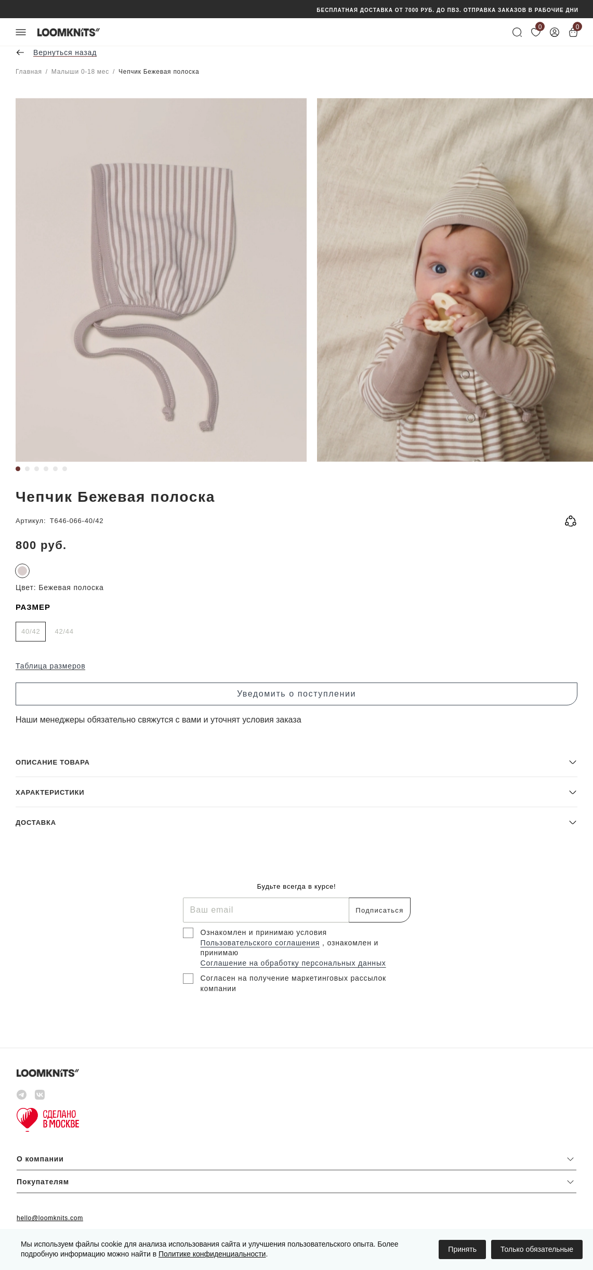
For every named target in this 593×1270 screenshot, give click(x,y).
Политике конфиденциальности (212, 1254)
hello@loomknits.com (50, 1218)
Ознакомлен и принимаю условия (264, 932)
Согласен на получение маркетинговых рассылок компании (294, 983)
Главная (29, 71)
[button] (296, 762)
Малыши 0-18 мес (80, 71)
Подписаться (379, 910)
